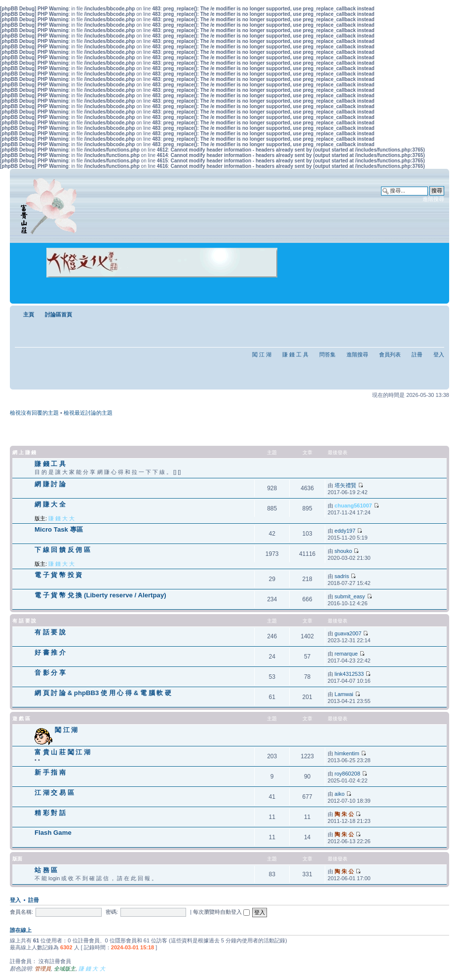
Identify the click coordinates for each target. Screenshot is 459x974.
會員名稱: (21, 912)
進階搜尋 (433, 199)
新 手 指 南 (50, 772)
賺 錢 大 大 (61, 518)
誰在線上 (21, 930)
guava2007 (348, 633)
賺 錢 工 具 (295, 354)
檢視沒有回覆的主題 (34, 413)
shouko (343, 551)
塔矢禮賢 (345, 485)
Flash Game (53, 832)
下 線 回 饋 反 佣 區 (62, 549)
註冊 (417, 354)
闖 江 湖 (261, 354)
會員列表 (390, 354)
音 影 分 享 (50, 672)
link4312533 (349, 674)
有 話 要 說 (24, 620)
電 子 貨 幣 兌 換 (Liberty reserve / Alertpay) (100, 595)
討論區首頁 (58, 314)
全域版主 (65, 969)
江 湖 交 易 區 (54, 792)
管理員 (43, 969)
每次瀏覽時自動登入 (221, 912)
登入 (438, 354)
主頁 (28, 314)
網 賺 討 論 (50, 484)
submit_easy (350, 596)
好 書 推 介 (50, 652)
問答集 (327, 354)
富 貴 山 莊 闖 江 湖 (62, 752)
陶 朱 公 (344, 814)
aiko (339, 794)
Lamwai (344, 694)
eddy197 (345, 531)
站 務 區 (46, 870)
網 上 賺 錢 (24, 452)
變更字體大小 (437, 312)
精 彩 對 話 (50, 813)
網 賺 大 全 (50, 504)
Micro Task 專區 (59, 529)
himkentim (347, 753)
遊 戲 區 (21, 718)
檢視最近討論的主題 (88, 413)
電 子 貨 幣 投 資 (58, 575)
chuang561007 (353, 505)
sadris (342, 576)
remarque (346, 654)
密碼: (112, 912)
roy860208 (347, 774)
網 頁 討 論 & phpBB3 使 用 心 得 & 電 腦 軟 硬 (103, 693)
